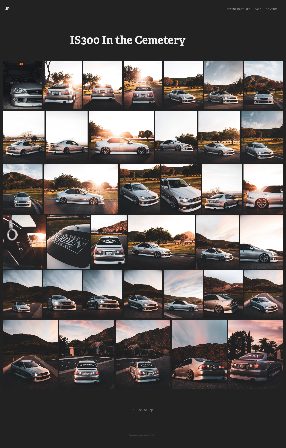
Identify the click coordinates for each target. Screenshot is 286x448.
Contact (271, 9)
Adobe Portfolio (149, 435)
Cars (257, 9)
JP (7, 8)
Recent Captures (238, 9)
